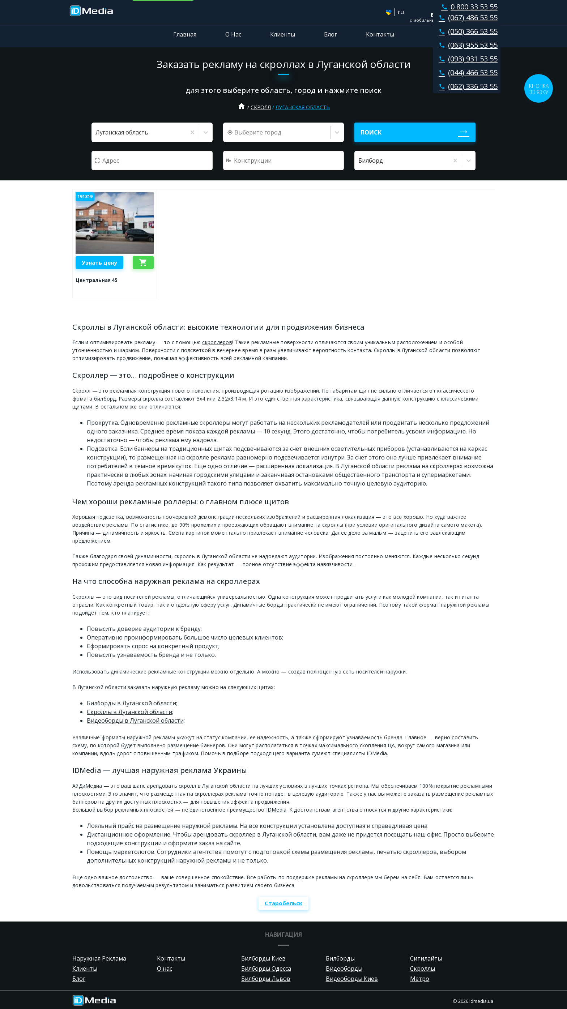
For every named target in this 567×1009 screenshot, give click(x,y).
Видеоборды (344, 968)
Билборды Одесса (266, 968)
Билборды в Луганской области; (132, 703)
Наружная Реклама (99, 958)
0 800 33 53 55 (468, 7)
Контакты (380, 34)
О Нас (233, 34)
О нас (164, 968)
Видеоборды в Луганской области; (136, 720)
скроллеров (217, 342)
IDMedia (276, 809)
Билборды (340, 958)
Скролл (261, 107)
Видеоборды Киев (352, 979)
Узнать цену (99, 262)
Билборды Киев (263, 958)
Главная (184, 34)
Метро (419, 979)
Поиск (371, 132)
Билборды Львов (265, 979)
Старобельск (283, 903)
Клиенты (282, 34)
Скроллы (422, 968)
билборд (105, 398)
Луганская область (303, 107)
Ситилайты (426, 958)
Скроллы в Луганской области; (130, 712)
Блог (330, 34)
